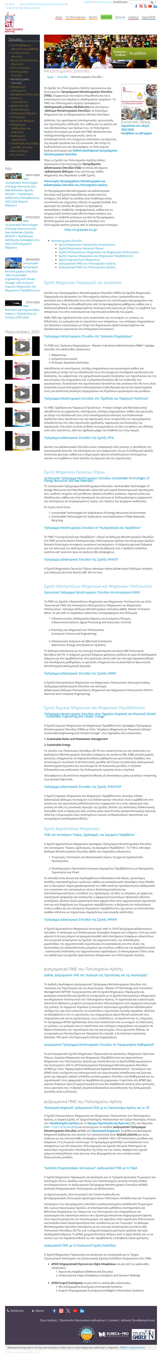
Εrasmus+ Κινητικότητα (19, 100)
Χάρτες (39, 1310)
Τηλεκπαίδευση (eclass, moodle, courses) (24, 145)
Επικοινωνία (103, 2)
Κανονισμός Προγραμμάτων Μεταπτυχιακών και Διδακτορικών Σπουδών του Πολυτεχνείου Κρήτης (75, 183)
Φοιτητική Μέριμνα (22, 121)
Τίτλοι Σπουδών (20, 68)
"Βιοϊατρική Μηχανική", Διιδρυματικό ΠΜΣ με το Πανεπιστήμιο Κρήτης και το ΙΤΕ (96, 1108)
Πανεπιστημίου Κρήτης (63, 1123)
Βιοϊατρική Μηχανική (105, 1131)
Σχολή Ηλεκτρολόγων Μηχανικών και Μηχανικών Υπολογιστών (98, 586)
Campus (133, 17)
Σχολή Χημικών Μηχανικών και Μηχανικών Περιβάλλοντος (94, 707)
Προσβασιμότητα (29, 8)
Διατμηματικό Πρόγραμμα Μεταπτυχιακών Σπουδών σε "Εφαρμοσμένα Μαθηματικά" (99, 1045)
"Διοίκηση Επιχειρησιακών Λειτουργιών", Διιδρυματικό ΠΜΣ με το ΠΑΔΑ (90, 1168)
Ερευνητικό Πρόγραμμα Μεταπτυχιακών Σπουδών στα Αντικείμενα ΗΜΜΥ (92, 592)
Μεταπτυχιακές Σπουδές (19, 81)
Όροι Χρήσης (48, 1320)
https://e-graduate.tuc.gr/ (80, 230)
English (88, 2)
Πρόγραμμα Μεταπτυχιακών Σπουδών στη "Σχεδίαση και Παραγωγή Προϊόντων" (96, 398)
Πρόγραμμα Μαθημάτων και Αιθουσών (20, 128)
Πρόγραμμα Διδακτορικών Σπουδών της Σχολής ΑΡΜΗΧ (80, 919)
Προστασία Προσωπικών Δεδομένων (42, 4)
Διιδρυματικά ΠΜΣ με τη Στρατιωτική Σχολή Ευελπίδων (80, 1245)
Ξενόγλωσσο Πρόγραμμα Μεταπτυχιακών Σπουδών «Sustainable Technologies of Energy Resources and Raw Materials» (96, 479)
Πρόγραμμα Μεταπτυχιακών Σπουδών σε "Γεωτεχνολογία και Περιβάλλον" (92, 528)
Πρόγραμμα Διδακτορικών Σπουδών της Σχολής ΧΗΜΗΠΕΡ (82, 787)
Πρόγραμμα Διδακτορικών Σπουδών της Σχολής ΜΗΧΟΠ (81, 559)
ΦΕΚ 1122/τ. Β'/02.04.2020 (61, 1127)
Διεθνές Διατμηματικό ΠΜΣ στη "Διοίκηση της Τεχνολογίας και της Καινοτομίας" (96, 975)
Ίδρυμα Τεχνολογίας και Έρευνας (108, 1123)
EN (12, 4)
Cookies (11, 8)
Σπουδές (106, 17)
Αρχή (59, 17)
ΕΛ (6, 4)
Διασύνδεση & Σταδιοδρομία (19, 107)
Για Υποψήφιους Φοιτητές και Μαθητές (24, 47)
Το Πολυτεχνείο (75, 17)
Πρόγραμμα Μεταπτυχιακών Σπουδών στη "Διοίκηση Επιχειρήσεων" (88, 336)
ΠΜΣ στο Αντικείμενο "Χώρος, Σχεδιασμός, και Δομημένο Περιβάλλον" (89, 835)
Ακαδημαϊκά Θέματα (23, 113)
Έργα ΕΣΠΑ (148, 17)
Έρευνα (120, 17)
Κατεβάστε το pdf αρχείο (136, 133)
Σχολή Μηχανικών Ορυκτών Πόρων (74, 471)
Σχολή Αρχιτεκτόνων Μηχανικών (72, 828)
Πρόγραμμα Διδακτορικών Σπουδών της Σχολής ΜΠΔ (79, 438)
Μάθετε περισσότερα (132, 1347)
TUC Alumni (17, 155)
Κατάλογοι (17, 1310)
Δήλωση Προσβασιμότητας (138, 1320)
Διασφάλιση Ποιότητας (24, 94)
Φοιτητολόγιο (19, 151)
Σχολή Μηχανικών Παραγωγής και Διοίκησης (83, 282)
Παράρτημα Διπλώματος (18, 88)
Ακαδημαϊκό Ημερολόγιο (18, 137)
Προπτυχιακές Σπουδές (19, 73)
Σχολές (93, 17)
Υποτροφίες (17, 117)
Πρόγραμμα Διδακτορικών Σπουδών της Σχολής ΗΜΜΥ (80, 673)
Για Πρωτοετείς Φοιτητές (20, 54)
